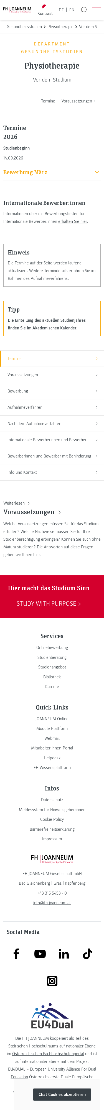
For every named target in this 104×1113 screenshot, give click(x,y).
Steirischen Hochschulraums (33, 1046)
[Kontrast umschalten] (45, 10)
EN (71, 10)
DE (61, 10)
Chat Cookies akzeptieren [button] (62, 1094)
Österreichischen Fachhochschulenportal (48, 1054)
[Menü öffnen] (96, 10)
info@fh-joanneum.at (52, 903)
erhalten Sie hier (72, 221)
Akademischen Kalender (54, 328)
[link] (52, 647)
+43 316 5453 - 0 (52, 893)
